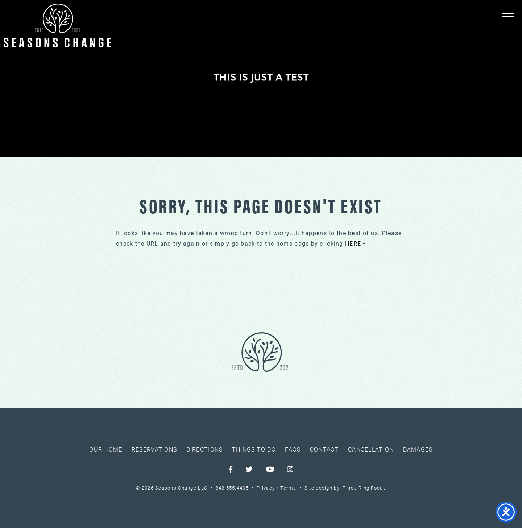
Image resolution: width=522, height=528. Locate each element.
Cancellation (371, 449)
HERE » (355, 243)
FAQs (293, 449)
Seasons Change (57, 25)
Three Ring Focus (364, 488)
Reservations (154, 449)
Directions (204, 449)
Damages (418, 449)
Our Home (105, 449)
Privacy (266, 488)
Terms (288, 488)
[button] (508, 14)
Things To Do (254, 449)
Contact (324, 449)
